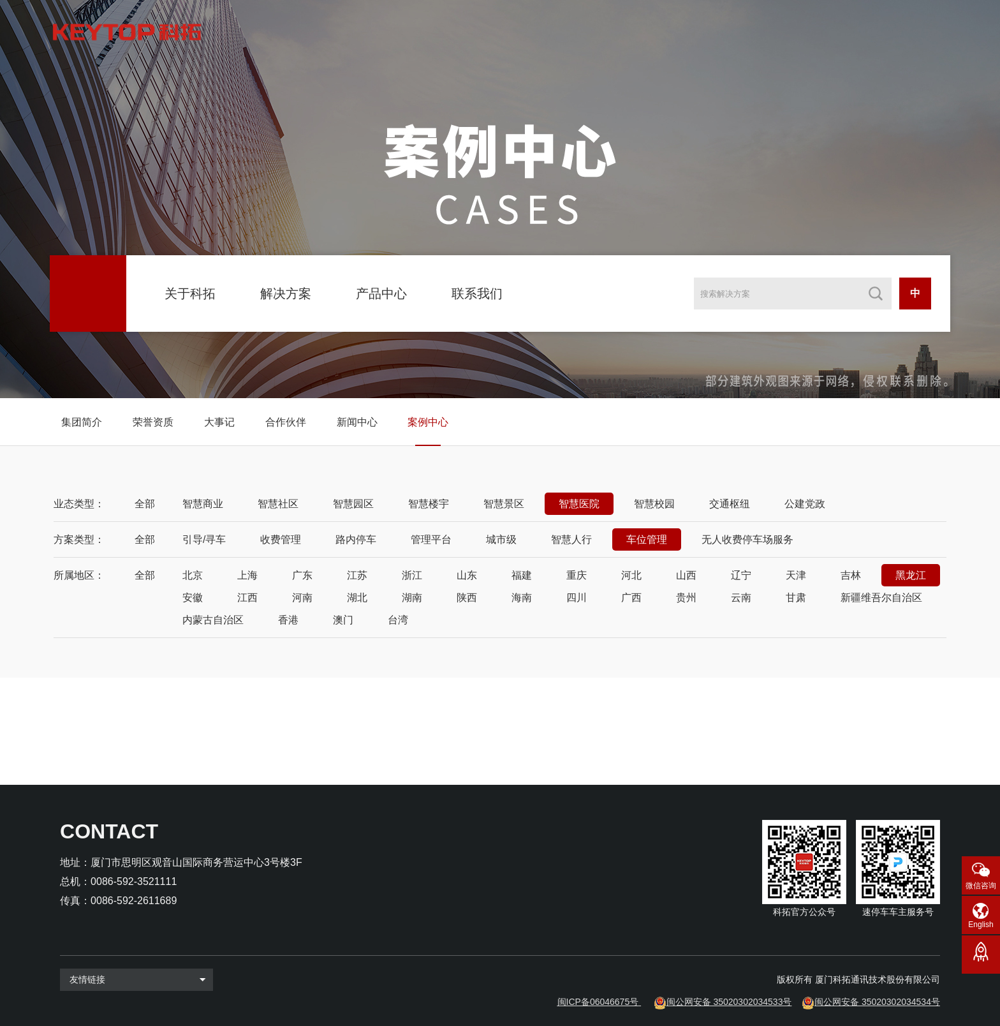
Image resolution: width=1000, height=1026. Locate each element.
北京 (192, 575)
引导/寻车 (204, 539)
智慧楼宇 (428, 503)
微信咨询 (981, 885)
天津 (796, 575)
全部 (145, 503)
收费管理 (280, 539)
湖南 (412, 597)
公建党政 (804, 503)
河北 (631, 575)
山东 (467, 575)
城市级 (501, 539)
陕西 (467, 597)
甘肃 (796, 597)
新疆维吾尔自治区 (881, 597)
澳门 (343, 619)
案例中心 (428, 422)
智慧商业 (202, 503)
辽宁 (741, 575)
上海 (247, 575)
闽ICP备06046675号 (598, 1002)
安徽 (192, 597)
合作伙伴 (285, 422)
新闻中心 (357, 422)
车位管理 (646, 539)
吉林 (851, 575)
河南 (302, 597)
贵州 (686, 597)
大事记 (219, 422)
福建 (521, 575)
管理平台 (431, 539)
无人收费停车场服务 (747, 539)
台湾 (398, 619)
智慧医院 (579, 503)
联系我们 (477, 293)
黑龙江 (910, 575)
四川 (576, 597)
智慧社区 (278, 503)
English (980, 924)
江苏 (357, 575)
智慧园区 (353, 503)
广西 (631, 597)
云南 (741, 597)
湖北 (357, 597)
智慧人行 (571, 539)
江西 (247, 597)
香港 (288, 619)
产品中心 (381, 293)
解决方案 (285, 293)
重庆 (576, 575)
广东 (302, 575)
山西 (686, 575)
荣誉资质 (153, 422)
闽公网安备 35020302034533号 (729, 1002)
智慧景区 (503, 503)
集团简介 (81, 422)
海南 (521, 597)
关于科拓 (190, 293)
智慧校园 (654, 503)
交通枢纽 (729, 503)
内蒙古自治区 (213, 619)
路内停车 (355, 539)
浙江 (412, 575)
